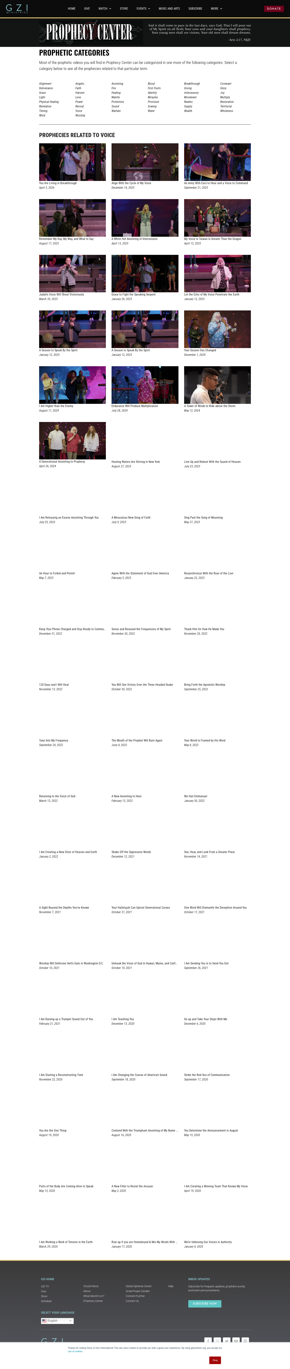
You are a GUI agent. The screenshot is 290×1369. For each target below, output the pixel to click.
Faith (78, 88)
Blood (151, 83)
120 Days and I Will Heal (54, 684)
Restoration (227, 102)
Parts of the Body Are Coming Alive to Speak (66, 1186)
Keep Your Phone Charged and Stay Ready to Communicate (75, 629)
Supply (188, 106)
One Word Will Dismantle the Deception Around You (215, 907)
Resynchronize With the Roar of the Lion (208, 573)
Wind (42, 115)
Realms (188, 102)
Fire (114, 88)
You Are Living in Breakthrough (58, 183)
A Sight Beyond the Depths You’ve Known (64, 907)
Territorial (226, 106)
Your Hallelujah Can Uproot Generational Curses (141, 907)
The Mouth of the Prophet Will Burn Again (137, 740)
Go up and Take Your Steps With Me (205, 1019)
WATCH (104, 9)
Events (143, 9)
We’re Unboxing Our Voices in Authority (208, 1242)
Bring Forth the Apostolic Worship (204, 684)
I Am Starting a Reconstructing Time (61, 1075)
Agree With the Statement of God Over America (140, 573)
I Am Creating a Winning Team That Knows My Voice (216, 1186)
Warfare (116, 111)
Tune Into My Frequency (53, 740)
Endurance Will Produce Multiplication (135, 406)
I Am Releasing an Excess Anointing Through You (69, 517)
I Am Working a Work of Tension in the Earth (66, 1242)
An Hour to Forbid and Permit (57, 573)
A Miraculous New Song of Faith (131, 517)
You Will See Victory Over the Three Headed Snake (142, 684)
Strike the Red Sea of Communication (207, 1075)
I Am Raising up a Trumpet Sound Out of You (66, 1019)
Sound (115, 106)
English (49, 1321)
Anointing (117, 83)
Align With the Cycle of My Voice (131, 183)
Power (79, 102)
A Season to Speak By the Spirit (58, 350)
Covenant (225, 83)
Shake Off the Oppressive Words (131, 852)
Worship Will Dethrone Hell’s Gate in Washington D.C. (71, 963)
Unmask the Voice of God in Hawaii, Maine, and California (147, 963)
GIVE (87, 8)
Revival (79, 106)
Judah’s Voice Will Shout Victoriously (61, 294)
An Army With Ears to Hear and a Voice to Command (216, 183)
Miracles (153, 97)
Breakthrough (192, 83)
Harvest (80, 93)
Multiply (225, 97)
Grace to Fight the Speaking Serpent (134, 294)
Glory (223, 88)
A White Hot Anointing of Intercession (134, 239)
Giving (188, 88)
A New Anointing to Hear (127, 796)
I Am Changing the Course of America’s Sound (139, 1075)
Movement (190, 97)
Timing (43, 111)
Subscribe (195, 8)
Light (42, 97)
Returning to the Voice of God (57, 796)
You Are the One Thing (52, 1130)
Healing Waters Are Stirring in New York (136, 462)
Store (124, 8)
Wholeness (226, 111)
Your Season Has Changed (200, 350)
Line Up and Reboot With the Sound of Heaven (212, 462)
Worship (80, 115)
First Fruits (154, 88)
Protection (118, 102)
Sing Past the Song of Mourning (203, 517)
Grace (42, 93)
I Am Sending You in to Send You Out (206, 963)
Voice (78, 111)
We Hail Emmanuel (195, 796)
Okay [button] (215, 1360)
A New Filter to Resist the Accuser (132, 1186)
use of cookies (75, 1351)
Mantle (116, 97)
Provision (153, 102)
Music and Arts (169, 8)
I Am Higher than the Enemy (56, 406)
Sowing (152, 106)
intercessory (191, 93)
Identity (152, 93)
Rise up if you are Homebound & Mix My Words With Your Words (150, 1242)
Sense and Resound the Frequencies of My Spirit (141, 629)
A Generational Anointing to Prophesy (62, 461)
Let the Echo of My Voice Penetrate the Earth (211, 294)
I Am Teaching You (123, 1019)
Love (78, 97)
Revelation (45, 106)
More (216, 9)
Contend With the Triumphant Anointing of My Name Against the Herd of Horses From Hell (167, 1130)
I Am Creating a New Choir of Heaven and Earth (68, 852)
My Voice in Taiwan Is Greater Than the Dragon (212, 239)
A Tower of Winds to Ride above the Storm (209, 406)
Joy (222, 93)
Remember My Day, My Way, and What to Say (66, 239)
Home (71, 8)
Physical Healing (49, 102)
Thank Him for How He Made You (204, 629)
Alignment (45, 83)
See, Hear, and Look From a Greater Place (209, 852)
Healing (116, 93)
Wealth (188, 111)
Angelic (79, 83)
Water (151, 111)
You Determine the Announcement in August (211, 1130)
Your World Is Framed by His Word (204, 740)
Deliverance (46, 88)
